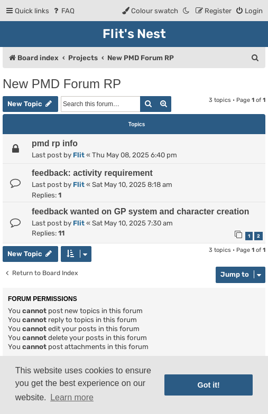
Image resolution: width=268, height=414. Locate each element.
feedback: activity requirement (92, 172)
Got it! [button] (209, 385)
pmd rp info (55, 143)
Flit (79, 155)
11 (61, 233)
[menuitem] (63, 10)
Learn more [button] (72, 397)
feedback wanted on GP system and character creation (140, 211)
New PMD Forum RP (62, 84)
